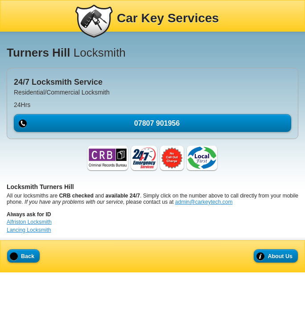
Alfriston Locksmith (29, 222)
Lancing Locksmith (29, 230)
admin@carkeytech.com (204, 202)
